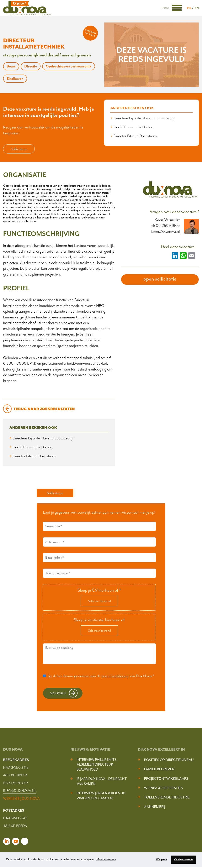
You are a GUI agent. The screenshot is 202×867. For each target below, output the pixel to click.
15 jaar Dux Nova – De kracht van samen (102, 781)
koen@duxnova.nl (165, 231)
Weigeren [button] (161, 859)
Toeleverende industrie (167, 797)
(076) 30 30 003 (15, 783)
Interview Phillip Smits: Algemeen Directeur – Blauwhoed (97, 764)
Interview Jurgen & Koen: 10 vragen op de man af (101, 795)
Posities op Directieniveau (169, 759)
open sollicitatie (160, 279)
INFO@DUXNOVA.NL (19, 790)
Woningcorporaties (163, 788)
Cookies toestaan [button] (183, 859)
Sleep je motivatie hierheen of (99, 619)
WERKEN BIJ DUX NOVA (21, 798)
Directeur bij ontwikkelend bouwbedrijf (143, 118)
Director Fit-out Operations (135, 135)
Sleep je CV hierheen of (99, 590)
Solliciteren (19, 149)
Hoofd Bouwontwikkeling (133, 127)
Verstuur (58, 693)
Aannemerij (154, 806)
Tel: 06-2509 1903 (165, 225)
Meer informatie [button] (106, 859)
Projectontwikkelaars (166, 778)
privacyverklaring (115, 676)
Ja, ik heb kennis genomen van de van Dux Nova (101, 676)
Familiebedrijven (159, 769)
